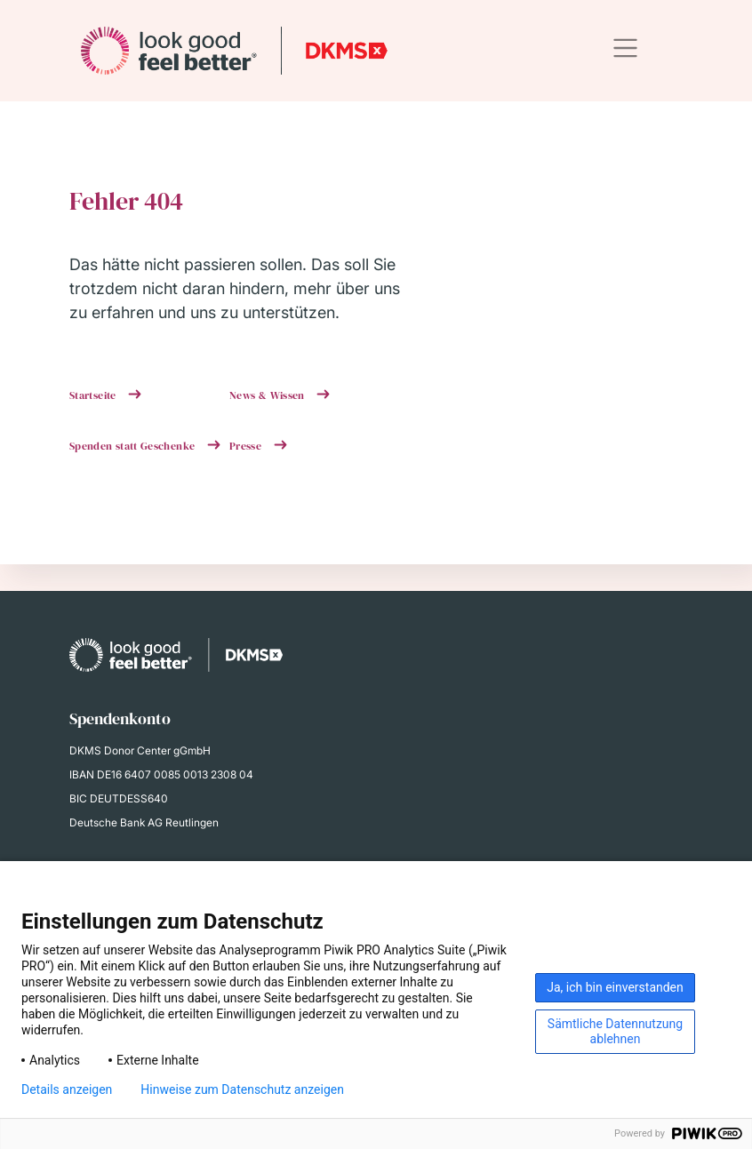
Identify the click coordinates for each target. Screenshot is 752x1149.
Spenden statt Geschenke (133, 446)
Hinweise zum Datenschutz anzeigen (242, 1089)
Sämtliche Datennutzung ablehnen (615, 1031)
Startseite (94, 395)
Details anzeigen (66, 1089)
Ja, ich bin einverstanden (615, 987)
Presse (247, 446)
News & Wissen (268, 395)
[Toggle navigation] (625, 48)
